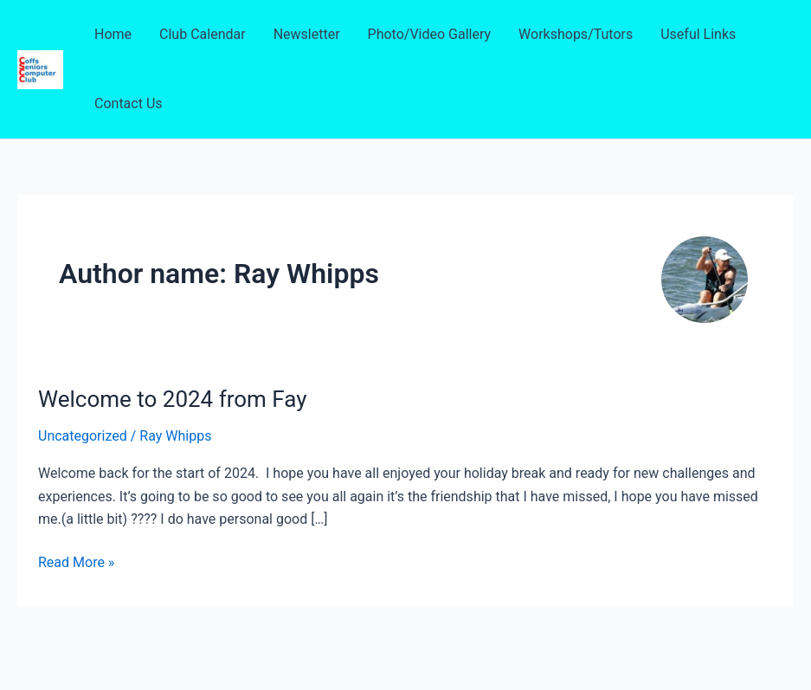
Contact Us (128, 103)
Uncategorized (82, 436)
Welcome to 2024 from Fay (172, 399)
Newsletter (307, 34)
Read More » (76, 562)
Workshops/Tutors (575, 34)
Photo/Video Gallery (430, 34)
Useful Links (698, 34)
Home (113, 34)
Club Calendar (202, 34)
